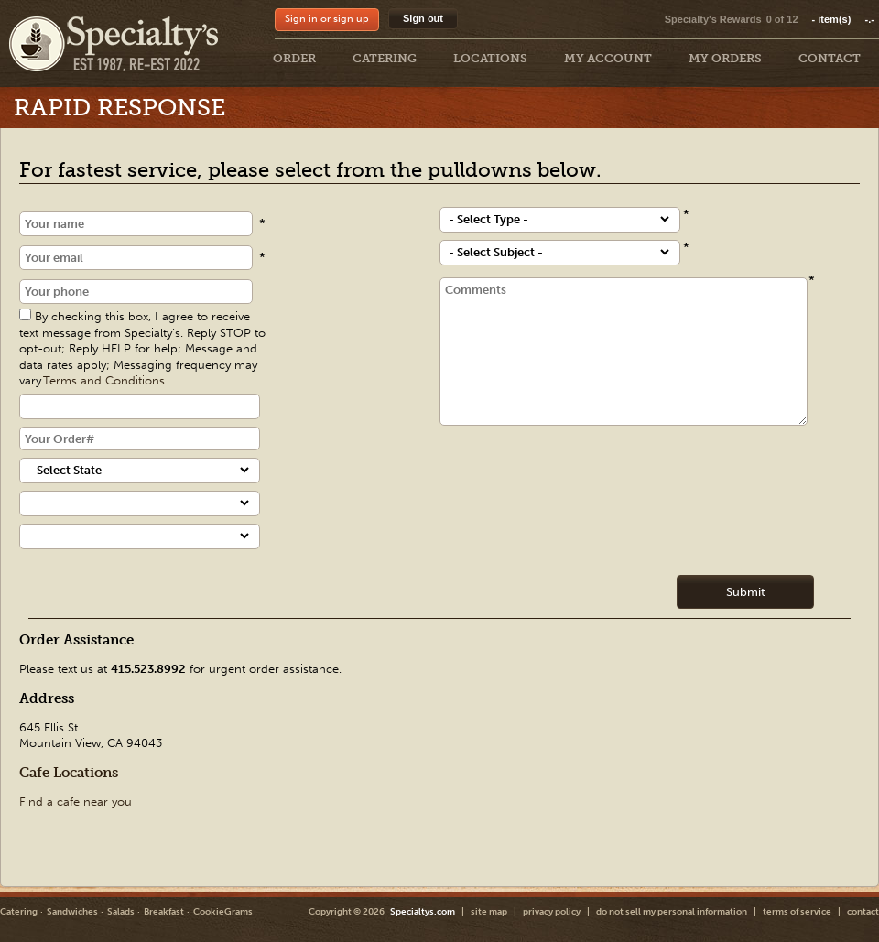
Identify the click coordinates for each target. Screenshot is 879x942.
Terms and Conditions (104, 380)
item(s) (843, 19)
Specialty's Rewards (713, 19)
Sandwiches (72, 911)
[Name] (136, 223)
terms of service (797, 911)
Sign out (423, 18)
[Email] (136, 257)
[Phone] (136, 291)
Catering (19, 911)
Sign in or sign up (327, 19)
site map (489, 911)
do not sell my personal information (671, 911)
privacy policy (552, 911)
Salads (121, 911)
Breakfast (164, 911)
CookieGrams (223, 911)
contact (863, 911)
